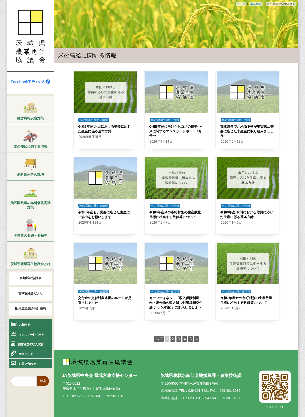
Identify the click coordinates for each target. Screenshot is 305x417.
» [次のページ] (196, 339)
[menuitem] (30, 110)
